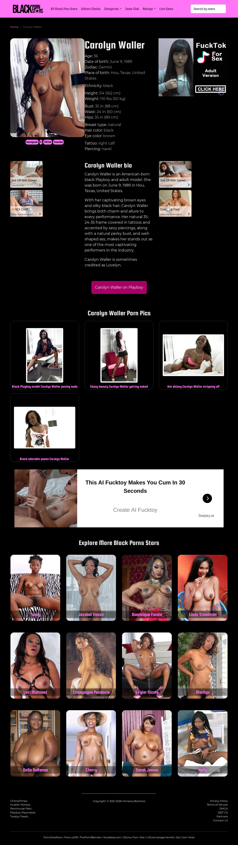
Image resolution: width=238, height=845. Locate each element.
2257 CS (223, 812)
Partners (222, 816)
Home (14, 27)
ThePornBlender (90, 837)
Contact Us (220, 820)
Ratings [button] (148, 9)
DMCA (223, 808)
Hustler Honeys (20, 804)
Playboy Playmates (22, 812)
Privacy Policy (219, 801)
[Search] (208, 8)
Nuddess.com (112, 837)
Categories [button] (111, 9)
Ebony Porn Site (134, 837)
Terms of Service (217, 804)
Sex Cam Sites (185, 837)
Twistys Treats (19, 816)
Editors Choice (90, 9)
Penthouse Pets (20, 808)
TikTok (47, 142)
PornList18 (71, 837)
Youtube (58, 142)
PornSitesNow (52, 837)
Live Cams (166, 9)
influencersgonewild (160, 837)
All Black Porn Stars (64, 9)
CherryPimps (18, 801)
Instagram (32, 142)
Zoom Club (132, 9)
